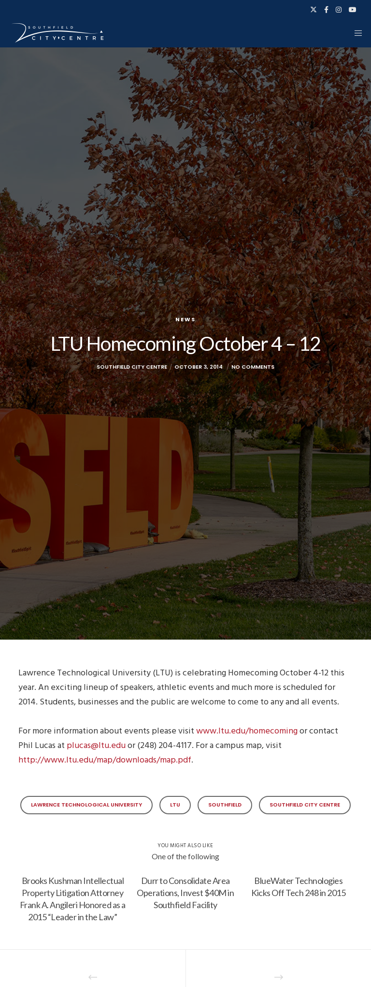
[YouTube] (353, 9)
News (185, 319)
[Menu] (355, 32)
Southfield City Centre (305, 804)
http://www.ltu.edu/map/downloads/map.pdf (104, 760)
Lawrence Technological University (86, 804)
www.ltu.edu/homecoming (247, 731)
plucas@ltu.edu (96, 745)
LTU (175, 804)
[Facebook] (326, 9)
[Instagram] (339, 9)
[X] (313, 9)
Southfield (225, 804)
